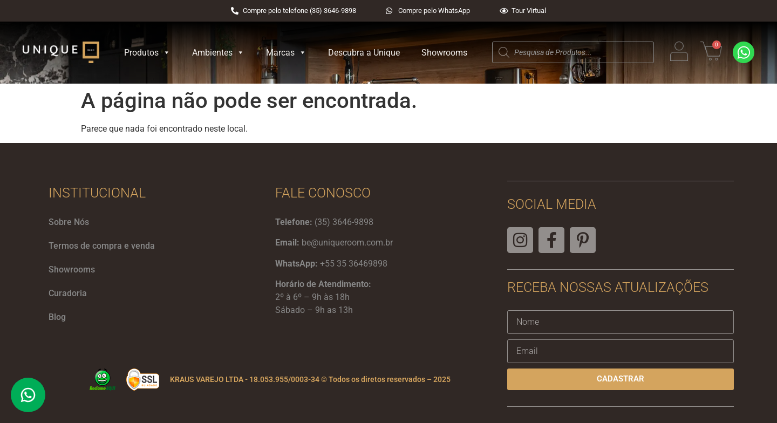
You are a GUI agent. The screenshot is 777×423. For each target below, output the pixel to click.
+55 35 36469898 (353, 263)
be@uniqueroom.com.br (347, 242)
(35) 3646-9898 (344, 222)
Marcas (286, 52)
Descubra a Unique (364, 52)
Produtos (147, 52)
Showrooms (444, 52)
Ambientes (218, 52)
